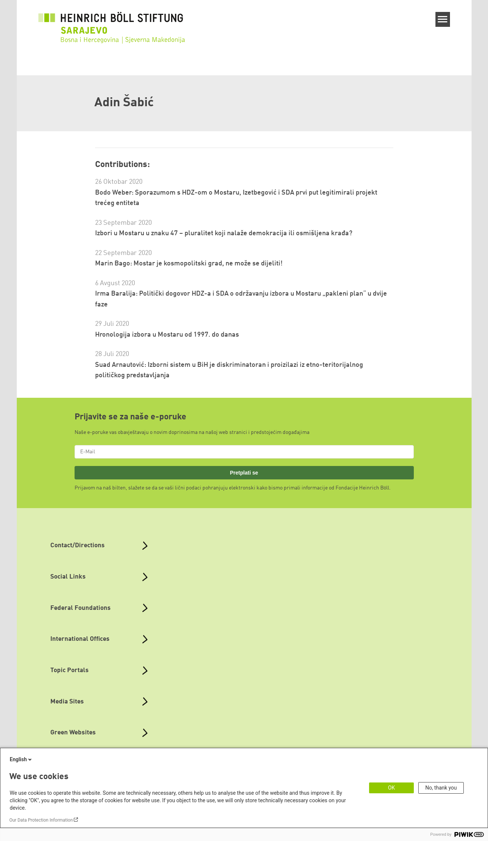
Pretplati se (244, 473)
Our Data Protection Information (41, 820)
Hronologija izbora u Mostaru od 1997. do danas (167, 334)
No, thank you (441, 788)
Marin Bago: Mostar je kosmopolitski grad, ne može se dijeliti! (189, 263)
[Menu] (442, 19)
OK (391, 788)
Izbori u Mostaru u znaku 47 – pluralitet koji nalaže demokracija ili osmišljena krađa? (223, 233)
